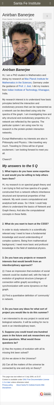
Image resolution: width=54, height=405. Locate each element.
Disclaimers (6, 388)
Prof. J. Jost (25, 86)
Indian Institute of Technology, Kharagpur (28, 90)
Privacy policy (7, 385)
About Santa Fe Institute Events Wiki (30, 385)
